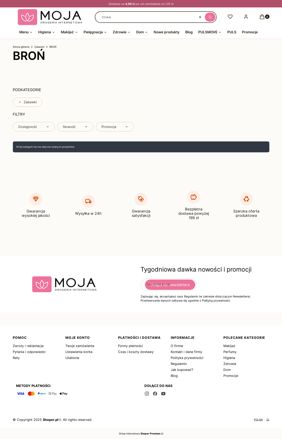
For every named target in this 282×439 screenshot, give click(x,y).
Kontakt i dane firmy (186, 352)
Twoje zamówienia (79, 346)
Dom (227, 370)
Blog (174, 376)
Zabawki (39, 46)
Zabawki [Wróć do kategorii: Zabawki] (27, 102)
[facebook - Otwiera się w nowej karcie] (155, 393)
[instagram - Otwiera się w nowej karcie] (146, 393)
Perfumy (230, 352)
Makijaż (229, 346)
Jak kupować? (182, 370)
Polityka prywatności (187, 358)
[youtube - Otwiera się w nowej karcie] (163, 393)
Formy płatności (130, 346)
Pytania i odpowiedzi (29, 352)
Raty (16, 358)
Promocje (230, 376)
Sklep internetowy (139, 433)
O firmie (177, 346)
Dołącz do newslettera (170, 284)
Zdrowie (229, 364)
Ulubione (72, 358)
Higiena (229, 358)
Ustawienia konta (78, 352)
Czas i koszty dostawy (136, 352)
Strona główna (21, 46)
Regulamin (179, 364)
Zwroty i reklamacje (28, 346)
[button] (210, 17)
